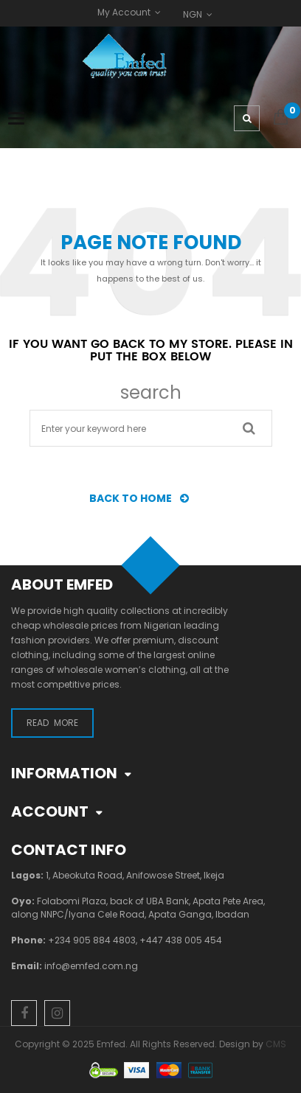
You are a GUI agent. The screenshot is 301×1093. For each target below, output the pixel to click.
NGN (192, 14)
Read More (52, 722)
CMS (276, 1044)
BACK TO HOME (143, 498)
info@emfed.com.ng (91, 966)
